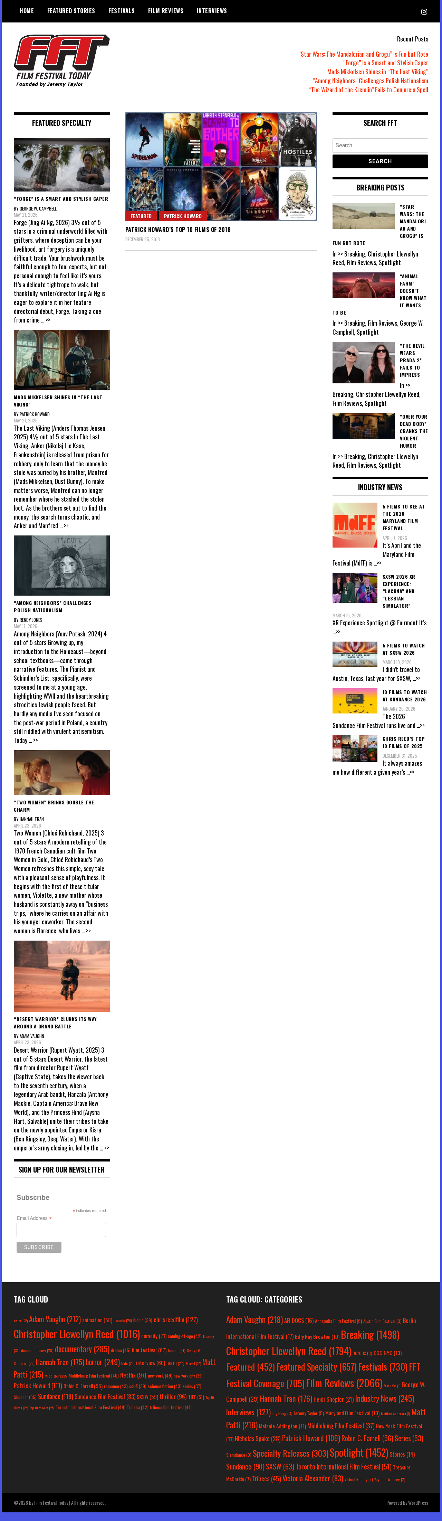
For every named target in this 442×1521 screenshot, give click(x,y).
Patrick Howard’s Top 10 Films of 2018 (178, 229)
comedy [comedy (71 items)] (153, 1345)
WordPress (418, 1511)
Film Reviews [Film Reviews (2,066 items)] (344, 1391)
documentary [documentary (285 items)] (82, 1357)
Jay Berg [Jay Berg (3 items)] (282, 1422)
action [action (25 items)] (21, 1329)
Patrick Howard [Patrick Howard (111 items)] (38, 1394)
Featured (141, 216)
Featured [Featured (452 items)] (250, 1375)
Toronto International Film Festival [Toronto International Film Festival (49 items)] (90, 1416)
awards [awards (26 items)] (123, 1329)
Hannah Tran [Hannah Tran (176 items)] (286, 1407)
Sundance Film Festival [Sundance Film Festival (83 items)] (105, 1405)
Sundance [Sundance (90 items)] (245, 1474)
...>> (378, 562)
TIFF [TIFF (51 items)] (196, 1405)
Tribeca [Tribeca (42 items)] (137, 1416)
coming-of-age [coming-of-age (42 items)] (185, 1345)
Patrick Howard (183, 216)
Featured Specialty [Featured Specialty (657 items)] (316, 1375)
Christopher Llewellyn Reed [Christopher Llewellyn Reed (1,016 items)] (77, 1342)
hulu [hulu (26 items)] (128, 1372)
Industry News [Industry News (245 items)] (384, 1407)
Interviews (212, 11)
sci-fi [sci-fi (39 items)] (137, 1395)
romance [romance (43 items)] (116, 1395)
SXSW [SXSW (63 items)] (280, 1475)
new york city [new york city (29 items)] (188, 1384)
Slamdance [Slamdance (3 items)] (238, 1463)
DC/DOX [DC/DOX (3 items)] (362, 1362)
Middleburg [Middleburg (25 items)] (56, 1384)
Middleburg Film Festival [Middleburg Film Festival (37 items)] (341, 1434)
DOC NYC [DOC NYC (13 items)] (388, 1361)
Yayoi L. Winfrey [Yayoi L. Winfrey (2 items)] (389, 1488)
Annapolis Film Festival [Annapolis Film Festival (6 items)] (338, 1329)
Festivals (121, 11)
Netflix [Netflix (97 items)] (133, 1383)
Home (27, 11)
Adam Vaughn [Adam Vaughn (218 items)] (254, 1328)
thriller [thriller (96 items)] (173, 1405)
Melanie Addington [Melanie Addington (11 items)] (282, 1435)
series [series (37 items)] (192, 1395)
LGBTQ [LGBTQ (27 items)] (175, 1372)
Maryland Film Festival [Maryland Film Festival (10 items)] (352, 1421)
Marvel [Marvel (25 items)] (193, 1372)
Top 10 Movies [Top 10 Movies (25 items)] (41, 1416)
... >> (46, 319)
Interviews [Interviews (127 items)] (248, 1420)
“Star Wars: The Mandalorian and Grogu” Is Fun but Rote (363, 53)
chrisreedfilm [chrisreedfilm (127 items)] (176, 1328)
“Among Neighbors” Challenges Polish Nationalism (370, 80)
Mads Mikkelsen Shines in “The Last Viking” (377, 71)
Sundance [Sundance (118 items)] (55, 1405)
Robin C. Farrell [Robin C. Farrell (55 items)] (83, 1395)
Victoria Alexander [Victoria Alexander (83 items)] (312, 1487)
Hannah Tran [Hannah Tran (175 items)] (60, 1370)
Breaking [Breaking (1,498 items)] (370, 1343)
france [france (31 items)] (176, 1359)
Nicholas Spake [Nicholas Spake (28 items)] (258, 1447)
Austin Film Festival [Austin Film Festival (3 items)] (382, 1330)
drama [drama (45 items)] (121, 1358)
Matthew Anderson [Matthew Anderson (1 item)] (395, 1422)
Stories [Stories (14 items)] (402, 1463)
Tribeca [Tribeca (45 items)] (266, 1487)
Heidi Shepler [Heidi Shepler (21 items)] (334, 1408)
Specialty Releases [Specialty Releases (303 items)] (290, 1461)
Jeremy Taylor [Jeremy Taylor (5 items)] (309, 1421)
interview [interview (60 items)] (150, 1371)
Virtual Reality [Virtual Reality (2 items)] (359, 1488)
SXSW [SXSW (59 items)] (147, 1405)
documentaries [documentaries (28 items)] (37, 1359)
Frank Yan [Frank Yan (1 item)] (392, 1394)
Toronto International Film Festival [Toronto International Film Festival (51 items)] (344, 1475)
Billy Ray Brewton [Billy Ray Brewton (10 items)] (317, 1345)
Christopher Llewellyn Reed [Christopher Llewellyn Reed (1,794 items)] (288, 1359)
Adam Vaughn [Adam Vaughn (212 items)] (55, 1327)
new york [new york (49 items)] (160, 1384)
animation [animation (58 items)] (97, 1329)
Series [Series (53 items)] (409, 1447)
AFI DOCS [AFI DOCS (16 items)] (299, 1329)
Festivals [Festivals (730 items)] (382, 1375)
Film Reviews (165, 11)
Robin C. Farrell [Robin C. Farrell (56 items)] (367, 1447)
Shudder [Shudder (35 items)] (25, 1406)
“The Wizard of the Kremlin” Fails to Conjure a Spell (368, 89)
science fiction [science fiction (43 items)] (165, 1395)
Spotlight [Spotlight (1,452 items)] (359, 1461)
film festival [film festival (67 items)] (149, 1358)
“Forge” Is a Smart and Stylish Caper (385, 62)
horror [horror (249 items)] (103, 1370)
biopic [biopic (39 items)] (142, 1329)
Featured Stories (71, 11)
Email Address (34, 1227)
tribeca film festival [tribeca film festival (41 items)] (171, 1416)
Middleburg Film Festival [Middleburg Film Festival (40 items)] (94, 1384)
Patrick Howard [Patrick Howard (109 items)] (311, 1446)
